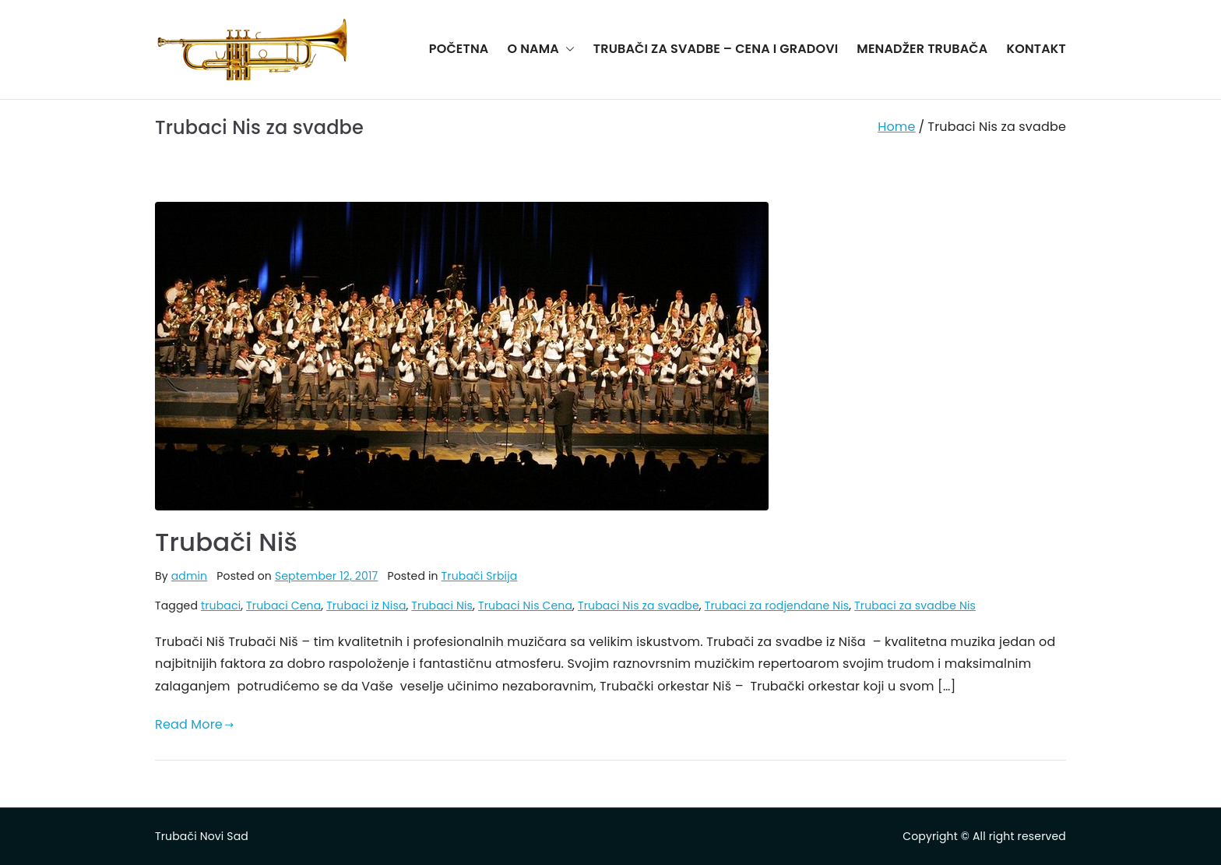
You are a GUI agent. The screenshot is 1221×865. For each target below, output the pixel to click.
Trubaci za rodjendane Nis (777, 605)
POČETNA (459, 49)
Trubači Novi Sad (201, 836)
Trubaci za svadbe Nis (915, 605)
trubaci (221, 605)
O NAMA (540, 49)
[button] (567, 49)
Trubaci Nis (442, 605)
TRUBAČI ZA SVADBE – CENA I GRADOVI (715, 49)
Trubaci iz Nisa (366, 605)
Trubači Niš (226, 542)
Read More (194, 724)
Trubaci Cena (283, 605)
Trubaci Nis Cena (525, 605)
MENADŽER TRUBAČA (922, 49)
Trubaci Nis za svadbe (638, 605)
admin (189, 576)
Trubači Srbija (480, 576)
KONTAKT (1036, 49)
